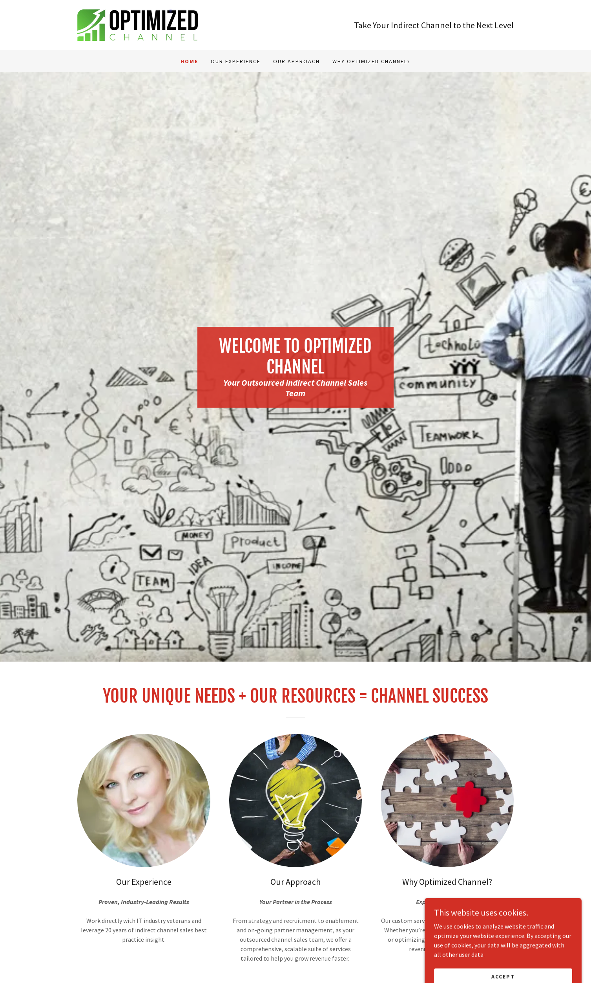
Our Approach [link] (296, 61)
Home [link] (189, 61)
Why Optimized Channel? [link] (371, 61)
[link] (137, 24)
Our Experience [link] (236, 61)
